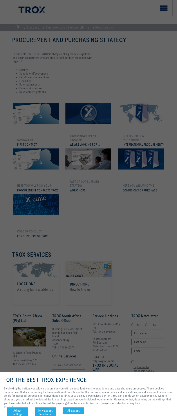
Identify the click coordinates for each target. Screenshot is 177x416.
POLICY (8, 407)
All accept (73, 410)
